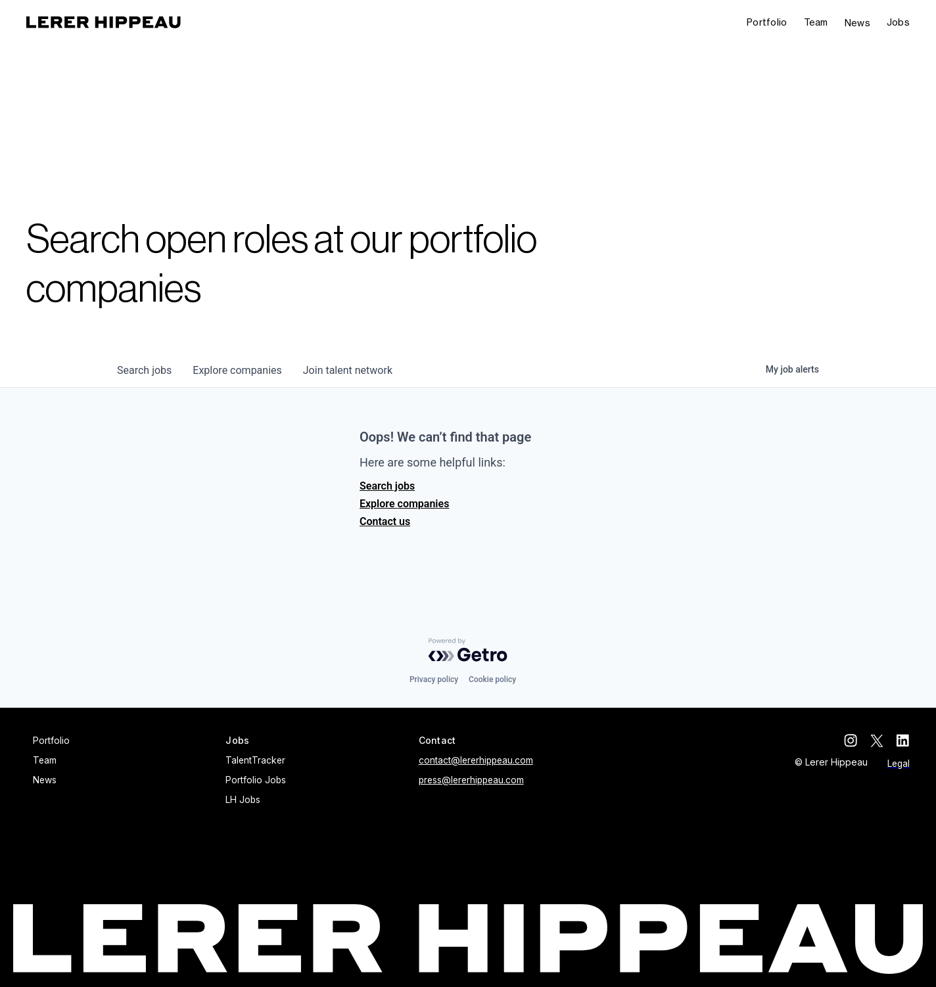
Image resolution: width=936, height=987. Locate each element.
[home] (103, 22)
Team (816, 22)
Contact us (385, 521)
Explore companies (404, 503)
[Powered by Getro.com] (468, 650)
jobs (144, 370)
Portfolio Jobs (255, 780)
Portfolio (767, 22)
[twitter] (876, 740)
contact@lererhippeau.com (476, 760)
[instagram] (850, 740)
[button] (898, 23)
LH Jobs (242, 799)
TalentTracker (255, 760)
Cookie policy (492, 679)
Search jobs (387, 486)
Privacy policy (434, 679)
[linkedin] (903, 740)
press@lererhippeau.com (471, 780)
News (857, 22)
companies (237, 370)
